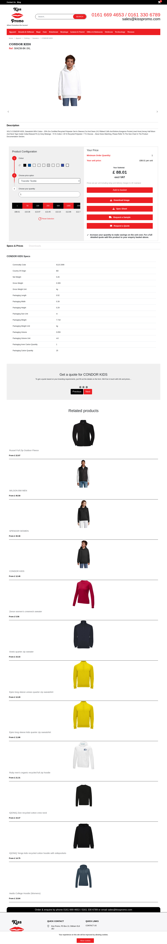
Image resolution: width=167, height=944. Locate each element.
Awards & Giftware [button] (26, 32)
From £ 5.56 (14, 617)
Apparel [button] (12, 32)
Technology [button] (120, 32)
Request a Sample (120, 217)
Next (87, 391)
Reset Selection (46, 219)
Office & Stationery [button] (95, 32)
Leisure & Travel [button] (77, 32)
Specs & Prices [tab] (15, 246)
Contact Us (11, 2)
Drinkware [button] (53, 32)
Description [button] (13, 125)
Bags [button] (38, 32)
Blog (19, 2)
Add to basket (120, 190)
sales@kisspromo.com (141, 19)
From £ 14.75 (14, 858)
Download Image (120, 200)
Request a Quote (120, 226)
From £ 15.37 (14, 818)
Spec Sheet (120, 208)
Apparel (18, 38)
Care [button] (45, 32)
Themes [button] (130, 32)
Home (11, 38)
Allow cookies (85, 941)
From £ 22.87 (14, 455)
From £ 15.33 (14, 657)
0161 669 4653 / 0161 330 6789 (126, 14)
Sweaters (35, 38)
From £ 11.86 (14, 737)
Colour (21, 158)
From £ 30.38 (14, 536)
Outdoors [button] (109, 32)
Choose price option (26, 176)
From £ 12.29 (14, 697)
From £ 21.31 (14, 778)
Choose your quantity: (27, 189)
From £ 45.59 (14, 496)
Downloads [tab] (35, 246)
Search (79, 17)
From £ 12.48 (14, 576)
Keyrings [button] (64, 32)
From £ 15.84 (14, 898)
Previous (77, 391)
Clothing (26, 38)
